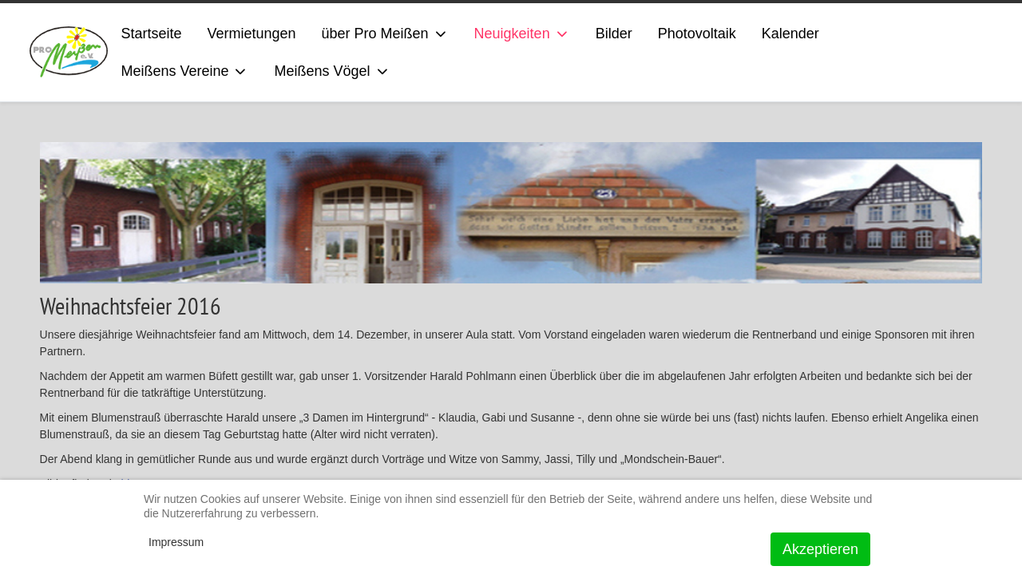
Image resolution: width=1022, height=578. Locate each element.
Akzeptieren (820, 549)
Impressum (176, 542)
